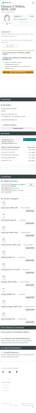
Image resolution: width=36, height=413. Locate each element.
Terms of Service (13, 405)
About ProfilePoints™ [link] (20, 19)
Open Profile (30, 211)
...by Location (5, 390)
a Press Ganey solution (10, 368)
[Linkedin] (10, 372)
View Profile (31, 185)
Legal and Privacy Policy (27, 403)
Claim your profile (18, 72)
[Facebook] (3, 372)
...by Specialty (5, 387)
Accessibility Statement (27, 405)
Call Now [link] (10, 46)
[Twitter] (16, 372)
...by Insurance (5, 385)
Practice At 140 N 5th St (18, 185)
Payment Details (18, 128)
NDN (33, 407)
